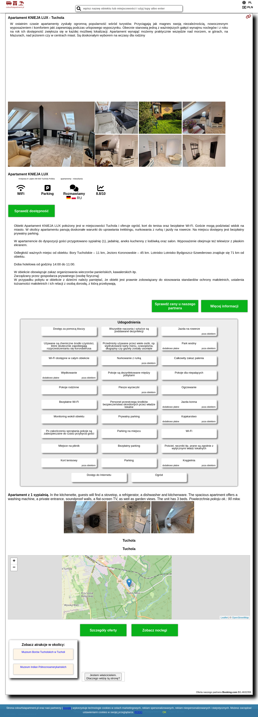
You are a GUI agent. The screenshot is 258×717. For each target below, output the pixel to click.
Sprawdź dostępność (31, 211)
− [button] (14, 567)
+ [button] (14, 561)
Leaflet (224, 617)
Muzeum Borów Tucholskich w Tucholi (43, 652)
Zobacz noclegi (154, 630)
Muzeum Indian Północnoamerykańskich (43, 667)
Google (67, 707)
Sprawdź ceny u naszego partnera (175, 306)
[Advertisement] (129, 69)
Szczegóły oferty (103, 630)
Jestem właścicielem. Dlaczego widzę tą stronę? (103, 676)
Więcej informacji (224, 306)
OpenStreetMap (240, 617)
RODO (138, 712)
